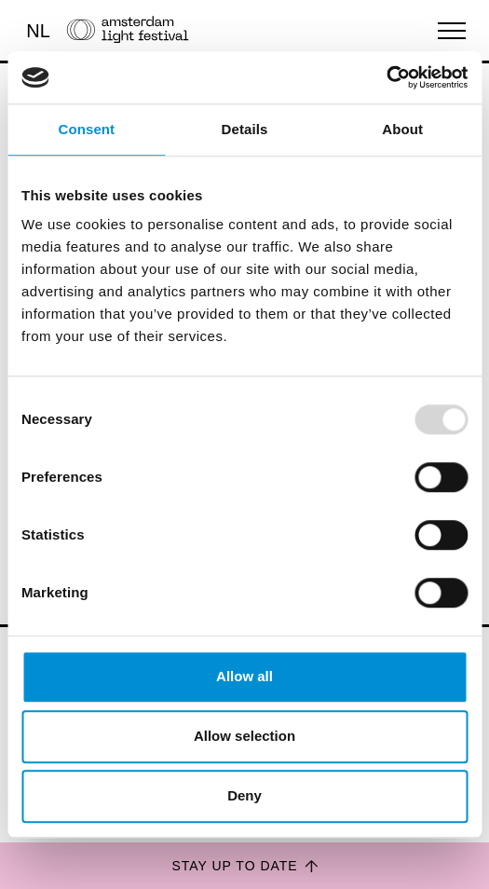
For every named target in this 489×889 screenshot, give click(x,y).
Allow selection (244, 736)
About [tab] (402, 129)
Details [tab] (245, 129)
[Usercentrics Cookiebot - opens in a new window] (386, 77)
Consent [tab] (86, 129)
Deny (244, 795)
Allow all (244, 676)
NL (38, 31)
